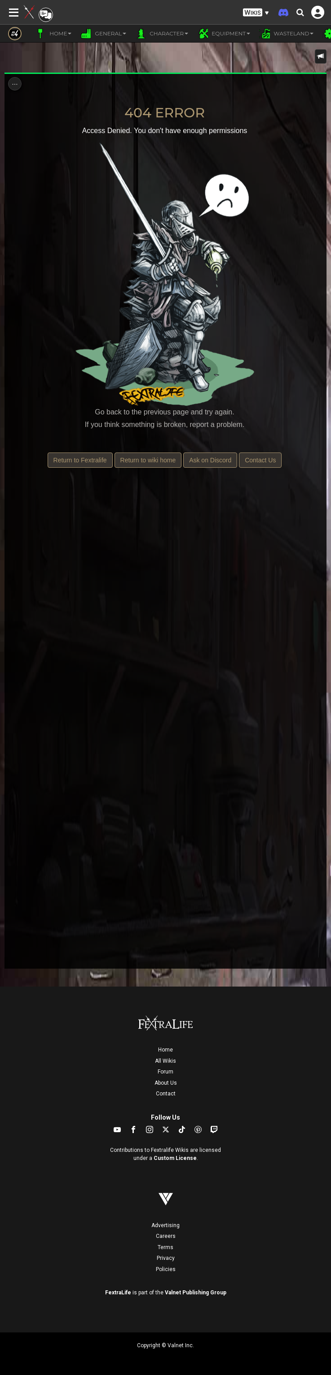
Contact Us (260, 460)
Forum (165, 1072)
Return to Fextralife (80, 460)
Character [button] (161, 33)
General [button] (103, 33)
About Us (165, 1083)
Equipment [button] (223, 33)
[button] (256, 13)
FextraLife (118, 1292)
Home (165, 1050)
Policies (166, 1269)
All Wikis (165, 1061)
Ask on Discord (210, 460)
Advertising (165, 1225)
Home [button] (53, 33)
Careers (166, 1236)
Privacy (166, 1258)
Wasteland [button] (286, 33)
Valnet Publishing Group (195, 1292)
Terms (165, 1247)
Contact (166, 1094)
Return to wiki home (148, 460)
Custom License (175, 1158)
